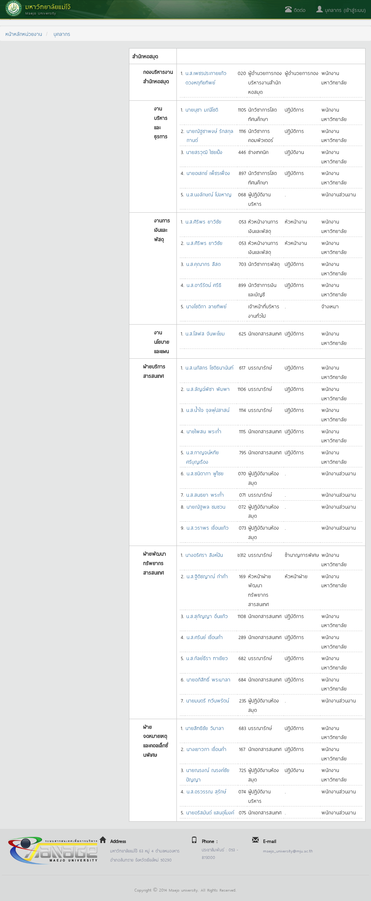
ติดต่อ (295, 9)
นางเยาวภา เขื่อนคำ (206, 748)
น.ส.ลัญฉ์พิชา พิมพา (208, 388)
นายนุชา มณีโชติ (202, 109)
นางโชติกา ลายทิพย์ (206, 306)
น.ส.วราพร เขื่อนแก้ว (208, 527)
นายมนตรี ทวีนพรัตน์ (207, 700)
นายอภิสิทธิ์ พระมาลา (208, 679)
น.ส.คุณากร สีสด (203, 263)
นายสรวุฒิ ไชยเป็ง (204, 151)
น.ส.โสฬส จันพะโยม (205, 333)
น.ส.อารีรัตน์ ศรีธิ (204, 284)
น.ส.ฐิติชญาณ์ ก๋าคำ (207, 576)
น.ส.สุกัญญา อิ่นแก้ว (207, 616)
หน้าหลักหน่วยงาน (23, 33)
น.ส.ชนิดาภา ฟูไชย (205, 473)
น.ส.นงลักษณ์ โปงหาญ (209, 194)
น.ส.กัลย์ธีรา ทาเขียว (207, 658)
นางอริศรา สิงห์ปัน (204, 554)
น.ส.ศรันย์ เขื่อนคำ (205, 637)
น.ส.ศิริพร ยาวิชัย (203, 221)
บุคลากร (62, 33)
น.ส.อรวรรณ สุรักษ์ (206, 791)
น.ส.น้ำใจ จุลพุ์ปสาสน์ (207, 409)
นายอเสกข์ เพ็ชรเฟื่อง (208, 172)
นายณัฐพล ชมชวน (206, 506)
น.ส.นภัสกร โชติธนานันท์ (209, 367)
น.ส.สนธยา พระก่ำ (205, 494)
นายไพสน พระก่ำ (204, 431)
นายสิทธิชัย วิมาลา (205, 727)
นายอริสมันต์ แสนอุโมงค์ (210, 812)
